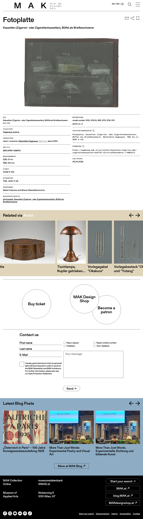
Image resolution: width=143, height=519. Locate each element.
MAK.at (122, 488)
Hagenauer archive (11, 132)
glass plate (7, 150)
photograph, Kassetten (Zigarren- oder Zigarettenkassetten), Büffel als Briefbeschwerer (33, 200)
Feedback (71, 346)
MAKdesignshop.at (123, 503)
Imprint (114, 513)
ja (122, 4)
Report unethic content (106, 343)
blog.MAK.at (123, 495)
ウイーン (43, 141)
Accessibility (125, 513)
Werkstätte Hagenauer (28, 141)
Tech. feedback (102, 346)
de (113, 4)
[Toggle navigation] (138, 5)
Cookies (136, 513)
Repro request (73, 343)
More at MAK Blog (71, 466)
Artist (28, 215)
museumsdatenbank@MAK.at (50, 482)
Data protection (102, 513)
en (117, 4)
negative (17, 150)
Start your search (123, 481)
